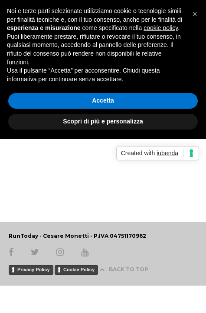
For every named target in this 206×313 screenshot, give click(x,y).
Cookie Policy (79, 269)
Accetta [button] (103, 100)
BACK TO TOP (123, 269)
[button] (195, 14)
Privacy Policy (33, 269)
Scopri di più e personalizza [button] (103, 121)
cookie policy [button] (161, 27)
